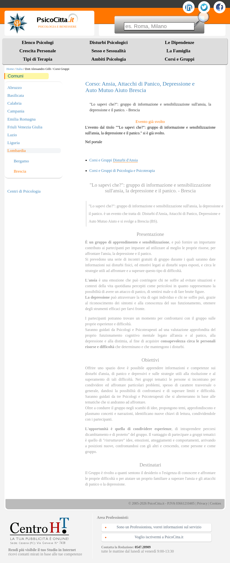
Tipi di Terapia (37, 59)
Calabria (14, 103)
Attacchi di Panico (183, 214)
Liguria (13, 142)
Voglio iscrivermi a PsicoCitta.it (159, 537)
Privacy (202, 503)
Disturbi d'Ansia (154, 214)
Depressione (208, 214)
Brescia (20, 171)
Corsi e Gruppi (179, 59)
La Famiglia (180, 50)
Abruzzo (14, 87)
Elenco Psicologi (38, 42)
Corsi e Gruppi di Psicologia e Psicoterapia (122, 171)
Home (10, 69)
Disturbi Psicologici (109, 42)
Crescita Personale (37, 50)
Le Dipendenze (179, 42)
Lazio (12, 134)
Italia (19, 69)
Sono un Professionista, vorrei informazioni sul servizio (159, 527)
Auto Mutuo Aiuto (103, 221)
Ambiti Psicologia (108, 59)
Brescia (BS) (147, 221)
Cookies (215, 503)
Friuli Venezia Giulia (24, 127)
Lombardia (16, 150)
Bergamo (21, 161)
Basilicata (15, 95)
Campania (15, 111)
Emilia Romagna (21, 119)
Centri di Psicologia (24, 191)
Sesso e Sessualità (108, 50)
